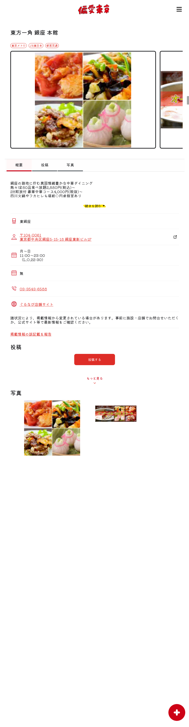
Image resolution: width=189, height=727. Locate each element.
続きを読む (93, 206)
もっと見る (94, 378)
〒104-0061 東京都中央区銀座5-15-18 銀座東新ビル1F (56, 237)
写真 (70, 165)
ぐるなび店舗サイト (36, 304)
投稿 (44, 165)
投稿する (94, 359)
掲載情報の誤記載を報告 (31, 334)
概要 (19, 165)
